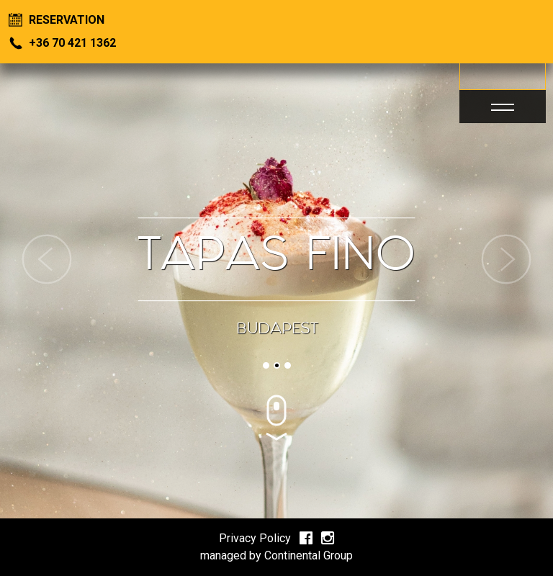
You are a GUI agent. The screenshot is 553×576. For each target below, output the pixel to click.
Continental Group (308, 555)
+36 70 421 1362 (62, 43)
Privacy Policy (255, 538)
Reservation (56, 20)
